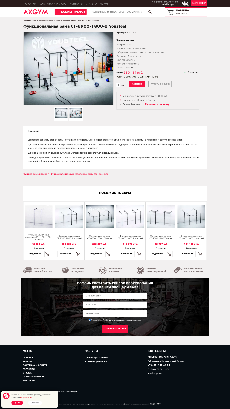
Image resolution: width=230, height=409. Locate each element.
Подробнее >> (26, 397)
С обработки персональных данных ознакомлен (116, 320)
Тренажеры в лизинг (96, 358)
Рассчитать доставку (157, 104)
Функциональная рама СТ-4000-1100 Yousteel (160, 237)
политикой (97, 320)
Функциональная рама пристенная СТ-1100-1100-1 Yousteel (39, 237)
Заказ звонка (199, 3)
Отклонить (35, 403)
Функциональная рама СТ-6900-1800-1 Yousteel (99, 237)
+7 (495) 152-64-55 (159, 365)
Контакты (76, 3)
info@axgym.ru (170, 4)
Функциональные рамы (62, 174)
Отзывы (27, 373)
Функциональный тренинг (43, 20)
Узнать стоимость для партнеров (137, 77)
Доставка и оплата (53, 3)
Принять (17, 403)
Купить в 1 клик (160, 84)
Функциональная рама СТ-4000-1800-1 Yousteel (191, 237)
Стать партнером (97, 3)
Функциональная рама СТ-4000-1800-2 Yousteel (130, 237)
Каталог (28, 361)
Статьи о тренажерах (97, 361)
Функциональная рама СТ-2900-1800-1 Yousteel (69, 237)
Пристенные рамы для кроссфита (91, 174)
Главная (26, 20)
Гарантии (30, 3)
